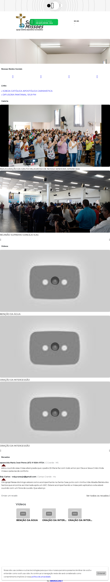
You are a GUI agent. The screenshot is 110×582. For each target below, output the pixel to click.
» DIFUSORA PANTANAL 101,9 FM (18, 94)
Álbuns (61, 36)
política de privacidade (41, 577)
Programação (27, 36)
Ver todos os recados (98, 495)
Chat (75, 36)
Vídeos (37, 36)
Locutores (52, 36)
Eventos (44, 36)
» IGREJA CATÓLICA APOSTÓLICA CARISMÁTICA (27, 91)
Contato (68, 36)
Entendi (101, 573)
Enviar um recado (9, 496)
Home (18, 36)
